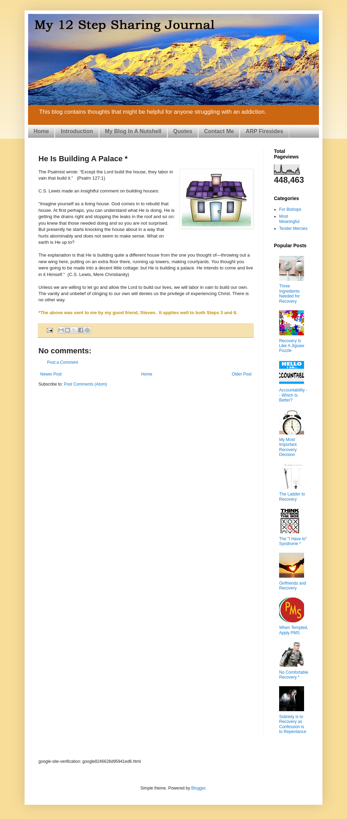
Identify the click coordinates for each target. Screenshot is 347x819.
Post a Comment (62, 362)
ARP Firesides (264, 131)
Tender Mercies (293, 228)
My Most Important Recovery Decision (288, 447)
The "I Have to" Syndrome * (293, 541)
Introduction (77, 131)
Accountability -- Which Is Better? (293, 395)
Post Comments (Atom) (85, 384)
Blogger (198, 788)
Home (41, 131)
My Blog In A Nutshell (133, 131)
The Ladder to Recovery (292, 496)
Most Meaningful (289, 219)
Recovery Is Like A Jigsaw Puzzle (291, 345)
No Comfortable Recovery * (293, 675)
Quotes (182, 131)
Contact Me (219, 131)
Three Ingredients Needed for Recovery (289, 293)
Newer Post (51, 374)
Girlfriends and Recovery (292, 585)
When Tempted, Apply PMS (293, 630)
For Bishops (290, 209)
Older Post (241, 374)
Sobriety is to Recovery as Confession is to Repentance (292, 724)
